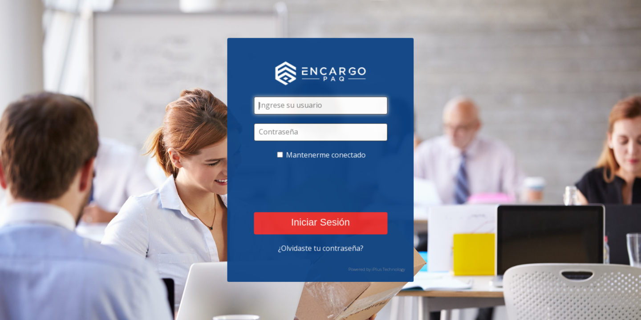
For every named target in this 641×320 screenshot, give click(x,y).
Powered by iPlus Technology (377, 269)
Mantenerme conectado (326, 155)
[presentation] (321, 186)
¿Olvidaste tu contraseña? (320, 248)
